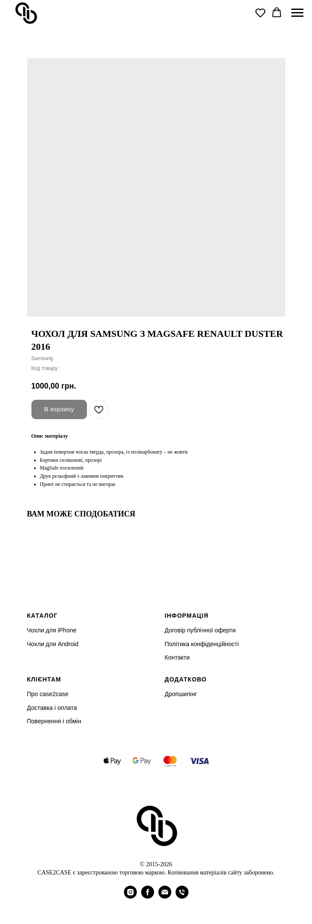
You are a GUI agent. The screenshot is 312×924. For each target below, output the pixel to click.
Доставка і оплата (52, 707)
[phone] (182, 896)
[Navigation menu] (297, 13)
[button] (260, 12)
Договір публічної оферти (200, 630)
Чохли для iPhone (52, 630)
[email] (164, 896)
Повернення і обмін (54, 721)
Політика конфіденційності (202, 644)
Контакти (177, 657)
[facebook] (147, 896)
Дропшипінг (181, 694)
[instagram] (130, 896)
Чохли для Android (53, 644)
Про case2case (47, 694)
